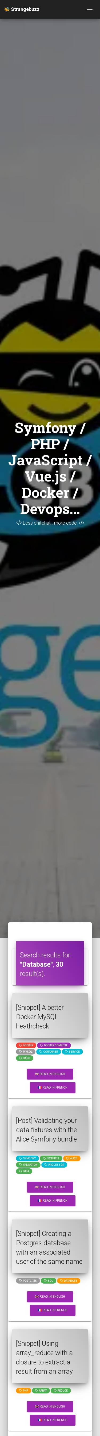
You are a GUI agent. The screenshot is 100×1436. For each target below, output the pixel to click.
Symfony (27, 1158)
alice (71, 1158)
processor (54, 1164)
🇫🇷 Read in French (52, 1087)
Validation (28, 1164)
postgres (28, 1280)
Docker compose (54, 1045)
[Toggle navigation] (89, 9)
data (24, 1171)
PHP (23, 1390)
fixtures (51, 1158)
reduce (61, 1390)
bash (24, 1058)
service (72, 1051)
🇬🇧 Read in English (50, 1074)
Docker (26, 1045)
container (48, 1051)
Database (68, 1280)
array (41, 1390)
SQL (48, 1280)
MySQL (25, 1051)
